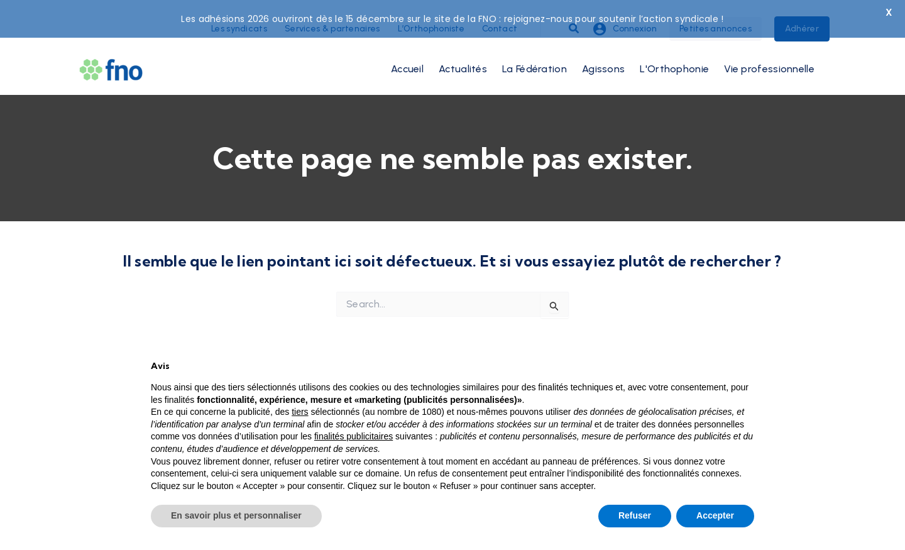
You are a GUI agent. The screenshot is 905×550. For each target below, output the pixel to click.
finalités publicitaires (353, 436)
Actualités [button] (463, 56)
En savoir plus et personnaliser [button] (236, 515)
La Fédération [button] (534, 56)
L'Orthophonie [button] (674, 56)
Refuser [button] (634, 515)
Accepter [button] (715, 515)
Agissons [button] (603, 56)
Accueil (407, 56)
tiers (300, 412)
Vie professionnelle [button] (769, 56)
